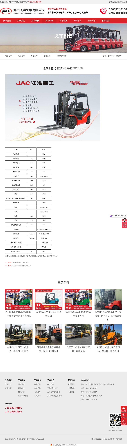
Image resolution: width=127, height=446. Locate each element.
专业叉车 (47, 56)
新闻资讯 (91, 21)
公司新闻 (71, 384)
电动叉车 (21, 56)
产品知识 (71, 388)
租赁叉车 (50, 384)
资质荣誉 (8, 388)
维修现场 (21, 384)
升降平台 (77, 21)
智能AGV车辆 (62, 56)
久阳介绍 (8, 384)
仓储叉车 (34, 56)
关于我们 (21, 21)
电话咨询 (123, 417)
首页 (104, 56)
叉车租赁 (63, 21)
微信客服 (123, 411)
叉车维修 (35, 21)
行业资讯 (71, 392)
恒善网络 (119, 439)
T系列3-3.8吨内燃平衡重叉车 (21, 266)
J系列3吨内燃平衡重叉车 (20, 262)
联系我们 (106, 21)
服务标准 (21, 388)
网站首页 (7, 21)
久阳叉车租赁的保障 (54, 396)
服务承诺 (21, 392)
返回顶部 (123, 424)
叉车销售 (49, 21)
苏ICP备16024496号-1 (99, 439)
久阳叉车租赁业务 (53, 392)
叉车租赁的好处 (52, 388)
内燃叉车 (8, 56)
